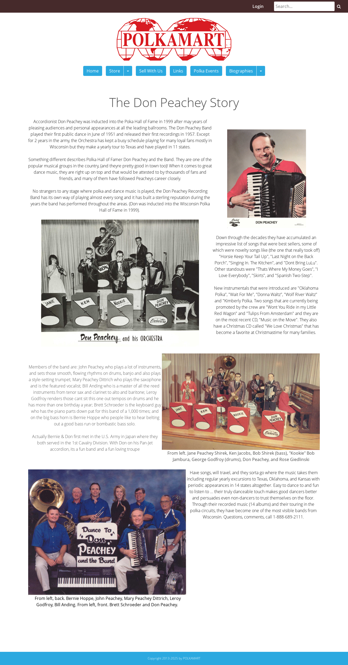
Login (258, 6)
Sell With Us (151, 71)
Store (114, 71)
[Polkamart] (174, 39)
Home (93, 71)
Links (178, 71)
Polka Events (206, 71)
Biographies (241, 71)
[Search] (304, 6)
